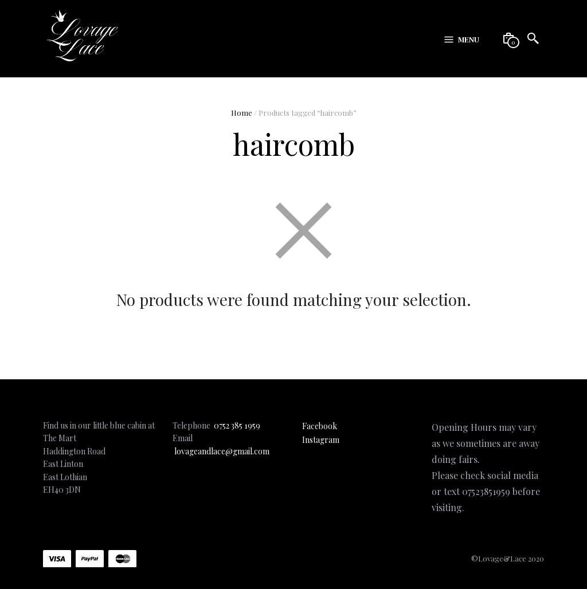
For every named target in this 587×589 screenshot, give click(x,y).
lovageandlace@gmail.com (221, 451)
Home (241, 112)
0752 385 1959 (237, 425)
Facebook (319, 426)
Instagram (320, 439)
